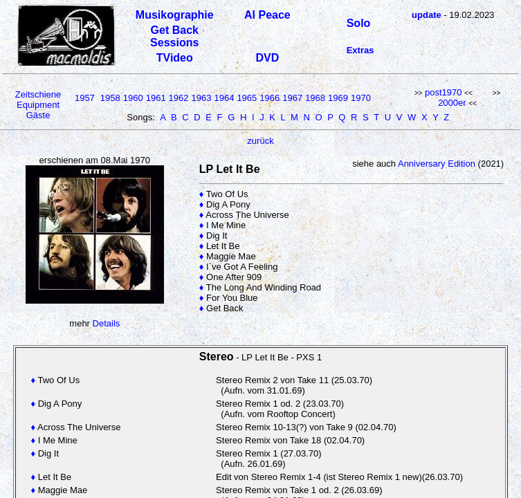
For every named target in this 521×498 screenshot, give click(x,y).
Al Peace (267, 15)
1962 (179, 98)
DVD (268, 58)
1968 (315, 98)
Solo (359, 23)
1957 (85, 98)
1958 (110, 98)
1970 (361, 98)
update (426, 15)
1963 (202, 98)
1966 (269, 98)
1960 (133, 98)
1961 (156, 98)
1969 (338, 98)
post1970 (443, 92)
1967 (292, 98)
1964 (224, 98)
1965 (247, 98)
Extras (360, 50)
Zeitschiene (38, 94)
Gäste (38, 115)
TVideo (174, 58)
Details (106, 323)
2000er (452, 103)
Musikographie (175, 15)
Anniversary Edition (437, 163)
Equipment (38, 105)
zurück (260, 141)
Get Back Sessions (174, 36)
